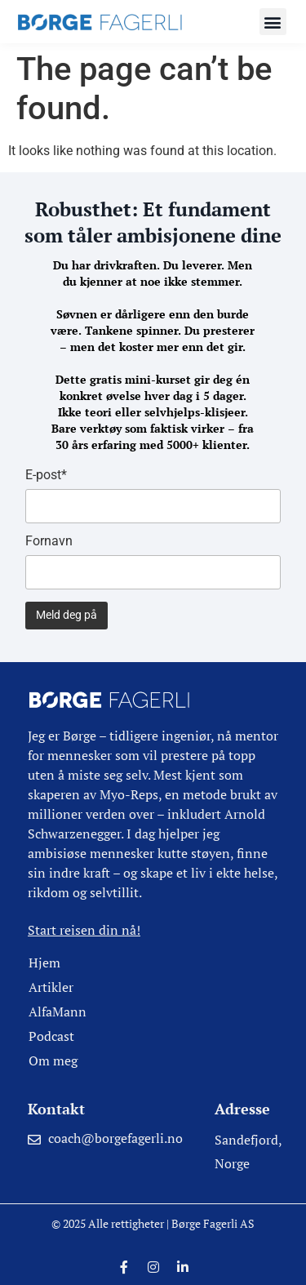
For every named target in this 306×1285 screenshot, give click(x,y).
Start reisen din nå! (84, 930)
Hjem (44, 963)
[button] (272, 21)
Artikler (51, 987)
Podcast (51, 1036)
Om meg (53, 1060)
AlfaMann (57, 1011)
